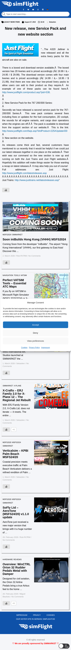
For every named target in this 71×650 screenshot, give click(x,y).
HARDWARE (8, 560)
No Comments (34, 256)
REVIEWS (18, 560)
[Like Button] (5, 190)
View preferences (35, 341)
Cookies (24, 348)
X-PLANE (17, 386)
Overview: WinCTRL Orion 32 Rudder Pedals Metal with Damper (16, 569)
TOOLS (17, 275)
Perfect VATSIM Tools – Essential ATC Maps (14, 283)
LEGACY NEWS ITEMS (12, 22)
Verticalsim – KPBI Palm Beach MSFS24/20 (15, 454)
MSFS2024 (7, 235)
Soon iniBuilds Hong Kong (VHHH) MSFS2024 (34, 239)
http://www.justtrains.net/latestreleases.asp (37, 180)
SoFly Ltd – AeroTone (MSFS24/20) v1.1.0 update (16, 512)
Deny (35, 333)
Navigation (8, 275)
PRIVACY (37, 615)
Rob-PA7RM (21, 256)
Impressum (45, 348)
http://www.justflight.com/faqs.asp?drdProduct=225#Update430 (34, 131)
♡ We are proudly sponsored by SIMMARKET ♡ (35, 643)
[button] (64, 646)
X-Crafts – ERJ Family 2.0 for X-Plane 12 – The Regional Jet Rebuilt (17, 395)
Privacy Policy (34, 348)
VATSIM (24, 275)
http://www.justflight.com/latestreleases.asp (24, 173)
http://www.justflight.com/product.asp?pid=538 (26, 92)
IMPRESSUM (21, 615)
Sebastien (20, 363)
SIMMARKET (17, 235)
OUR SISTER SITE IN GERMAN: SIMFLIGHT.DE (35, 619)
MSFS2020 (7, 442)
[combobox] (35, 14)
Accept (35, 325)
